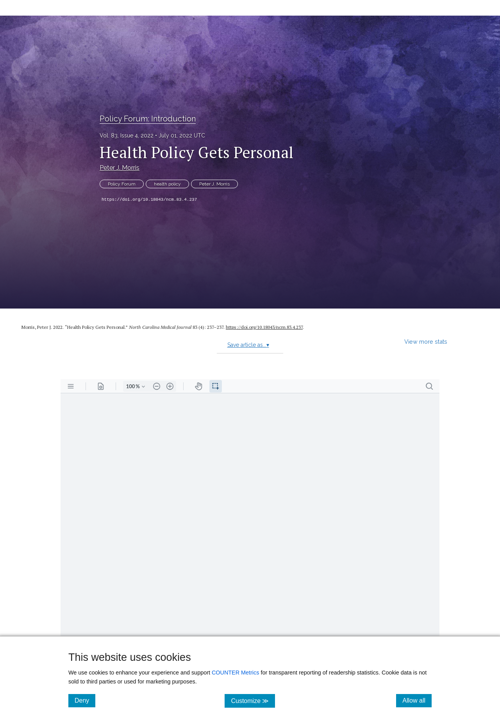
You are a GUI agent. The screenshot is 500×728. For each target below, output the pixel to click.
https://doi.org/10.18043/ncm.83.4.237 (149, 199)
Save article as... (248, 345)
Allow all (417, 700)
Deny (85, 700)
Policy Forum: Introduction (148, 118)
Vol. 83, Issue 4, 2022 (127, 135)
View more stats (425, 341)
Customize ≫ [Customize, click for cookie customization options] (253, 700)
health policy (167, 184)
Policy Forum (122, 184)
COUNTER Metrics (235, 672)
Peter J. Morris (119, 167)
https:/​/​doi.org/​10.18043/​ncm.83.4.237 (264, 327)
